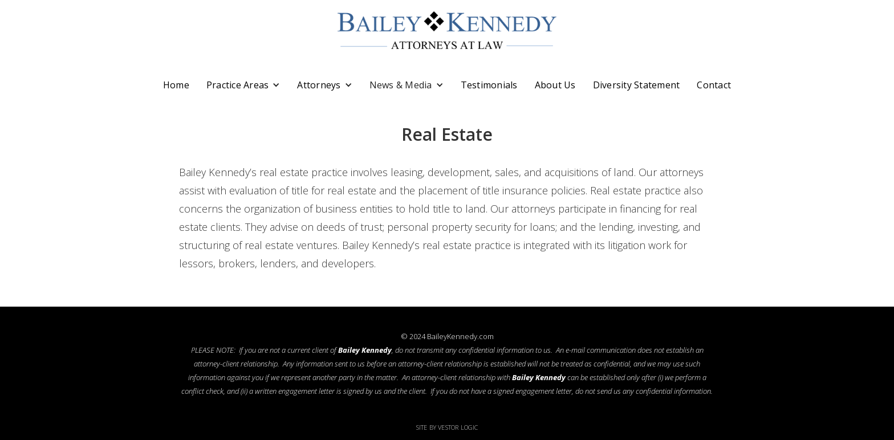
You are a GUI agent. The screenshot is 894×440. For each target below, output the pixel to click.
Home (176, 85)
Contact (714, 85)
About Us (555, 85)
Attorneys (318, 85)
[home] (447, 30)
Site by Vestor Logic (447, 427)
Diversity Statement (636, 85)
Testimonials (489, 85)
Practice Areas (237, 85)
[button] (243, 84)
